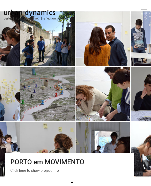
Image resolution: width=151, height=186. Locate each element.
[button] (144, 12)
